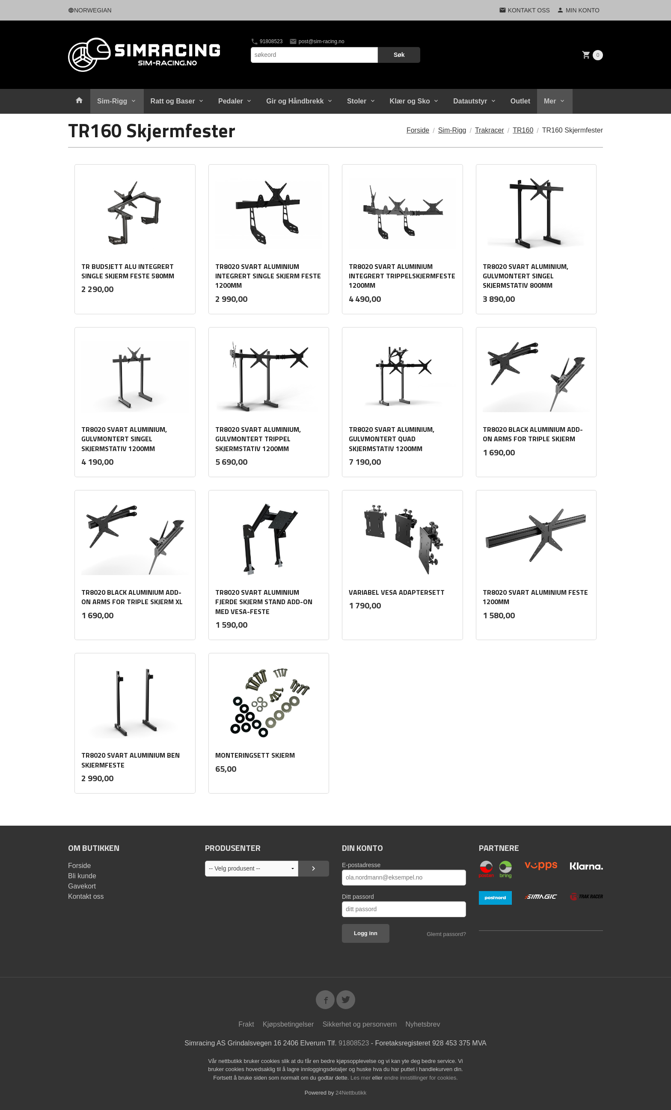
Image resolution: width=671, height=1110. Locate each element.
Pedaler (230, 101)
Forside (418, 130)
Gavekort (82, 886)
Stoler (356, 101)
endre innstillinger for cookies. (421, 1078)
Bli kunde (82, 876)
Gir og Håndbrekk (295, 101)
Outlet (520, 101)
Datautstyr (470, 101)
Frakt (246, 1024)
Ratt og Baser (173, 101)
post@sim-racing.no (316, 41)
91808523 (267, 41)
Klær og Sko (410, 101)
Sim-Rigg (112, 101)
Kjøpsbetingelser (288, 1024)
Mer (550, 101)
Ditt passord (358, 896)
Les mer (361, 1078)
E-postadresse (361, 865)
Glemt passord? (446, 934)
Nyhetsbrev (423, 1024)
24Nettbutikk (351, 1092)
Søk (399, 54)
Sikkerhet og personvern (360, 1024)
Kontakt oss (86, 896)
